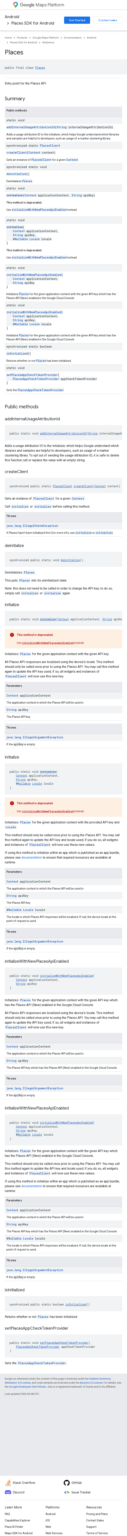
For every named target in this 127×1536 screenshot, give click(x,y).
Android (12, 16)
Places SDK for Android (32, 23)
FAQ (7, 1514)
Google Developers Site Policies (27, 1386)
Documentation (73, 37)
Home (8, 37)
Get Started (77, 20)
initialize (14, 195)
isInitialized (17, 353)
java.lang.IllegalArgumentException (34, 737)
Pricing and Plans (97, 1514)
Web (48, 1526)
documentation (31, 857)
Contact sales (107, 20)
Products (22, 37)
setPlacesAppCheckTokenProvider (32, 375)
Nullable (21, 239)
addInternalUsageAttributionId (30, 127)
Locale (35, 239)
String (62, 127)
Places (40, 68)
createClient (16, 152)
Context (34, 152)
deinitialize (16, 174)
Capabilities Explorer (17, 1520)
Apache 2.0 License (91, 1382)
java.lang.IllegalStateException (32, 526)
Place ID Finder (14, 1526)
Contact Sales (95, 1520)
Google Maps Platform (46, 37)
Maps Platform (42, 5)
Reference (48, 42)
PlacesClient (50, 145)
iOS (48, 1520)
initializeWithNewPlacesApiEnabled (39, 210)
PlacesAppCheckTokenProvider (36, 379)
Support (91, 1526)
